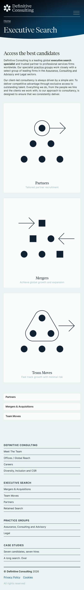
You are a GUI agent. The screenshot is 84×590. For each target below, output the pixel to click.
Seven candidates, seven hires (21, 551)
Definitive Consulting (21, 445)
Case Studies (14, 545)
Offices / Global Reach (17, 458)
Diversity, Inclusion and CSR (20, 470)
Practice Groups (16, 520)
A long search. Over (15, 558)
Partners (11, 396)
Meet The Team (13, 451)
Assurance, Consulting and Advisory (25, 526)
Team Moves (13, 416)
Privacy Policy (12, 577)
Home (7, 20)
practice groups (43, 67)
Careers (8, 464)
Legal (23, 74)
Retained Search (13, 508)
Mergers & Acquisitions (19, 406)
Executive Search (17, 482)
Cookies (28, 577)
